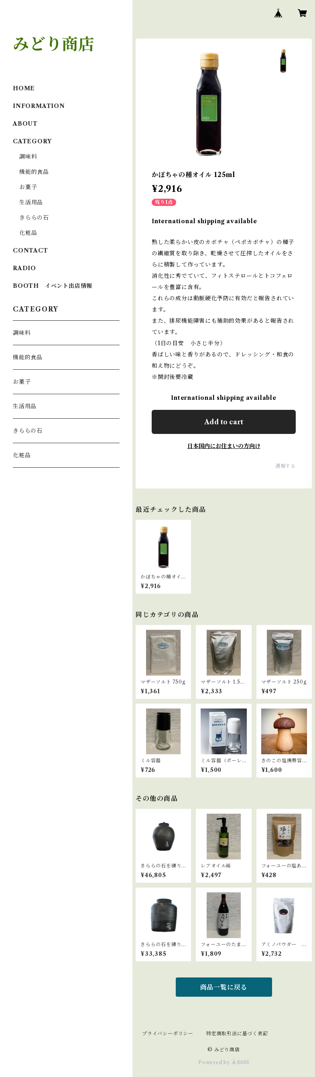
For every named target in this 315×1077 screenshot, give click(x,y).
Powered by (223, 1062)
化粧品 (28, 232)
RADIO (24, 268)
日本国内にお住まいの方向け (223, 446)
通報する (285, 466)
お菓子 (28, 187)
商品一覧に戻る (224, 987)
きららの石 (34, 217)
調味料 (28, 156)
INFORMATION (39, 106)
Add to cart (223, 422)
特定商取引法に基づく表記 (237, 1033)
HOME (24, 88)
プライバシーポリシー (167, 1033)
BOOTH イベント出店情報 (52, 285)
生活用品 (31, 202)
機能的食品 (34, 171)
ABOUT (25, 123)
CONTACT (30, 250)
